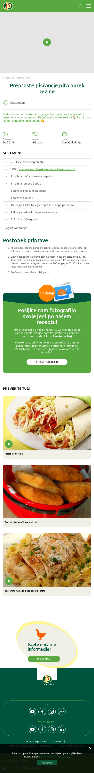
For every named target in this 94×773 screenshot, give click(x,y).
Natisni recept (17, 102)
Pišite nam (44, 658)
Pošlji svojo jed (47, 362)
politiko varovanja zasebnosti (54, 756)
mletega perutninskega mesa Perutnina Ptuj (47, 169)
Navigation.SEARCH (81, 6)
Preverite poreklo (36, 741)
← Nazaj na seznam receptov (17, 78)
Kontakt (56, 741)
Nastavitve (47, 762)
